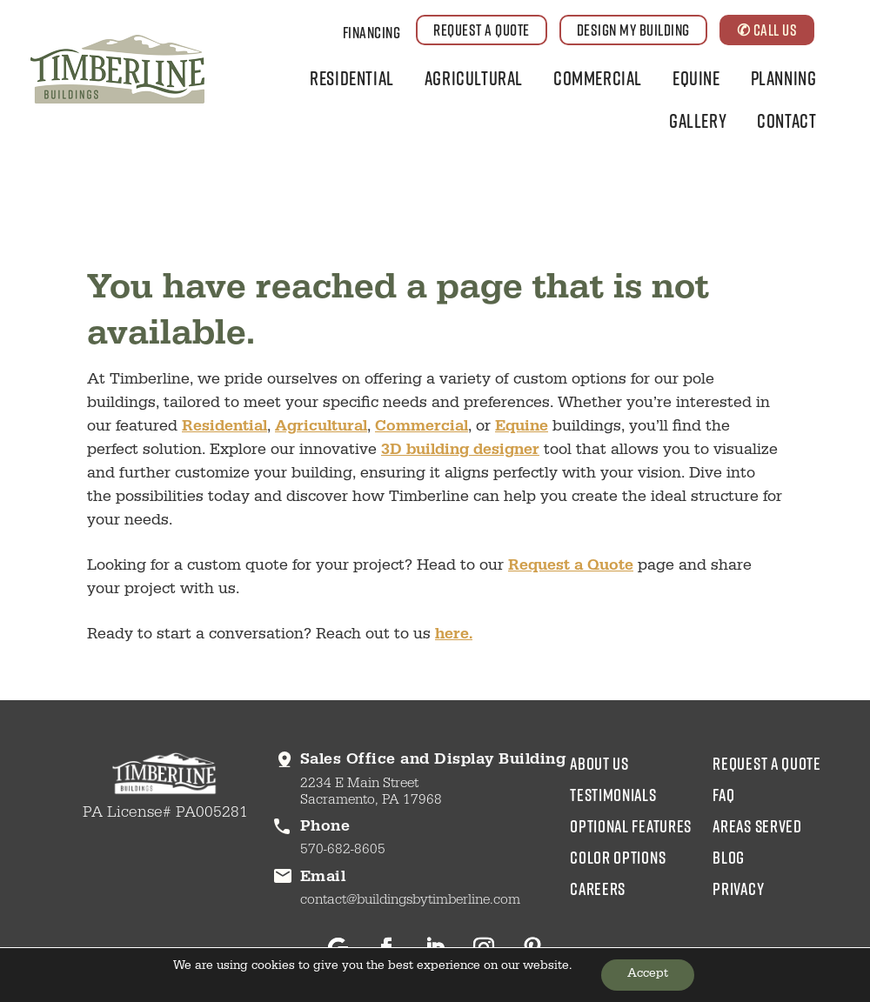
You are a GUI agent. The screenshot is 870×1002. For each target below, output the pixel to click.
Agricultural (474, 78)
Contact (786, 120)
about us (599, 762)
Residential (352, 78)
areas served (757, 825)
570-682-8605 (342, 851)
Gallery (697, 120)
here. (453, 636)
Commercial (597, 78)
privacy (738, 888)
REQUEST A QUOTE (481, 29)
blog (729, 856)
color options (618, 856)
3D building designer (460, 451)
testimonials (613, 794)
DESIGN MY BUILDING (633, 29)
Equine (696, 78)
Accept (647, 975)
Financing (372, 32)
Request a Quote (570, 567)
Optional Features (631, 825)
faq (723, 794)
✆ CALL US (767, 29)
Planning (784, 78)
